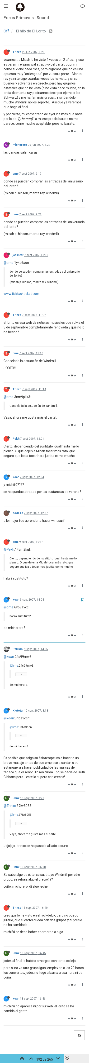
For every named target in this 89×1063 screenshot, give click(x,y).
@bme (9, 263)
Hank (16, 798)
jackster (18, 255)
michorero (20, 144)
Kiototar (18, 710)
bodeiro (18, 513)
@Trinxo (10, 806)
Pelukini (18, 649)
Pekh (16, 438)
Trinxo (17, 52)
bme (16, 173)
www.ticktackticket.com (21, 294)
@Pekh (9, 549)
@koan (9, 657)
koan (16, 477)
